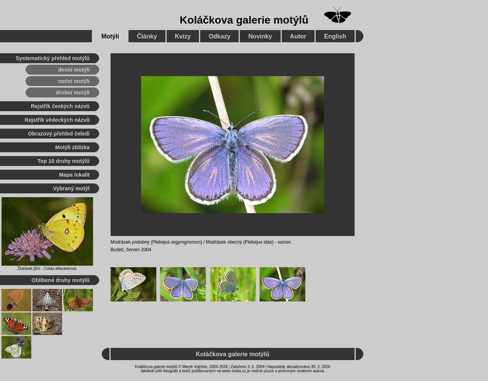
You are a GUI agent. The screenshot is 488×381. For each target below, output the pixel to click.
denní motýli (74, 70)
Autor (298, 36)
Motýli (110, 36)
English (335, 36)
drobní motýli (73, 92)
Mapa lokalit (74, 175)
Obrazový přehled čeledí (59, 134)
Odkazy (219, 36)
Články (147, 36)
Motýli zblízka (72, 147)
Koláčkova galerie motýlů (244, 20)
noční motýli (74, 81)
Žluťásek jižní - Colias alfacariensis (47, 268)
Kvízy (183, 36)
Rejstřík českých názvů (60, 106)
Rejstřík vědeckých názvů (57, 120)
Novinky (260, 36)
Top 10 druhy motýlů (63, 161)
